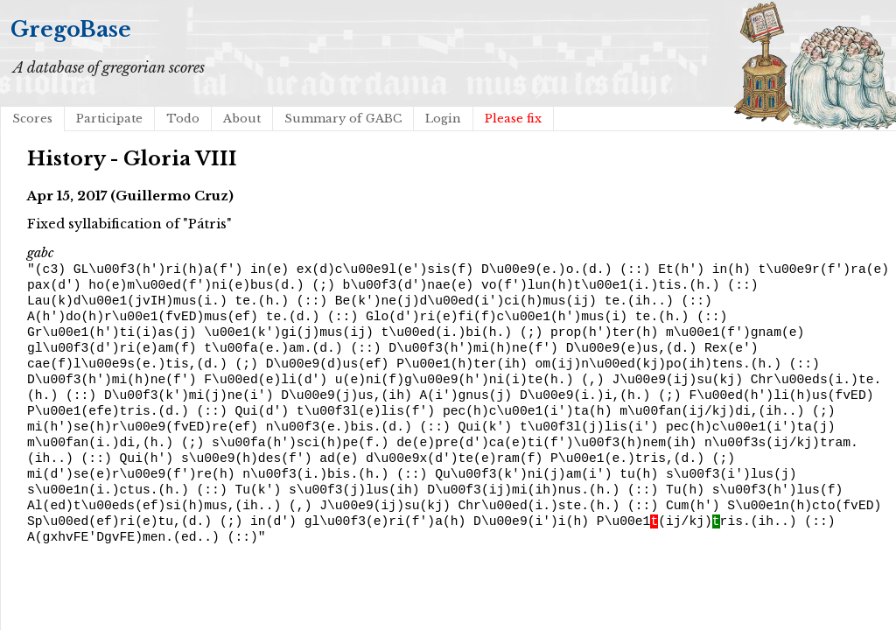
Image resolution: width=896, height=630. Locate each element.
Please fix (513, 118)
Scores (32, 118)
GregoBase (70, 29)
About (242, 118)
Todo (183, 118)
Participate (109, 118)
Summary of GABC (343, 118)
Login (443, 118)
